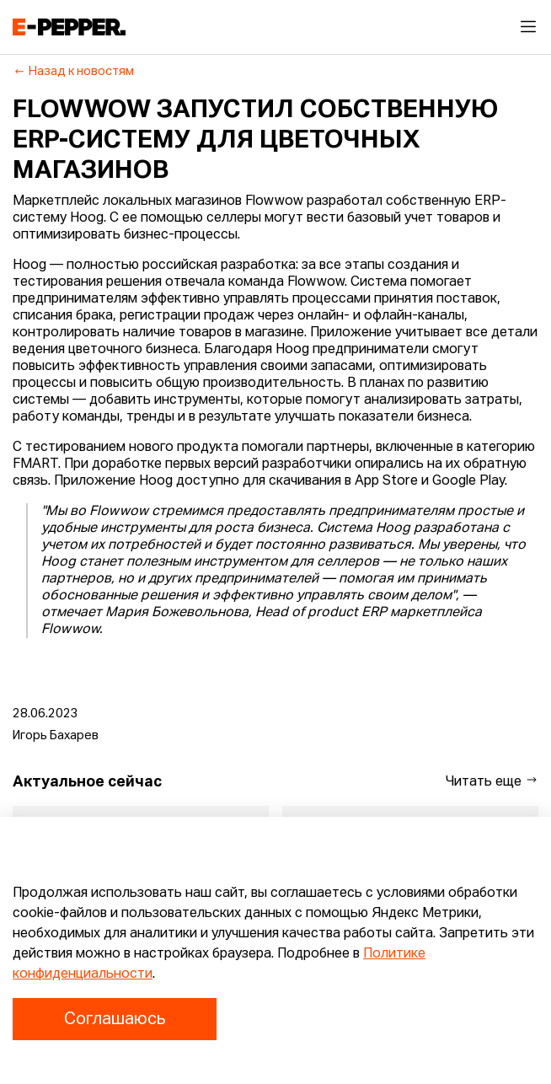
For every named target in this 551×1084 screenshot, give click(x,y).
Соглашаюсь (114, 1019)
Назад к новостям (73, 72)
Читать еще (492, 781)
